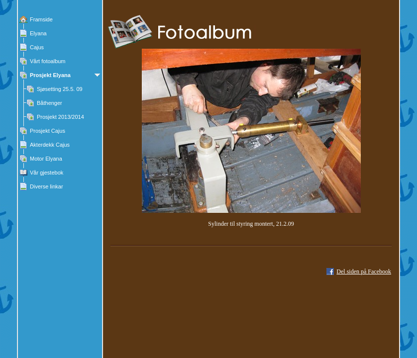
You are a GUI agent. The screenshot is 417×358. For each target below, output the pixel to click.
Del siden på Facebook (363, 271)
